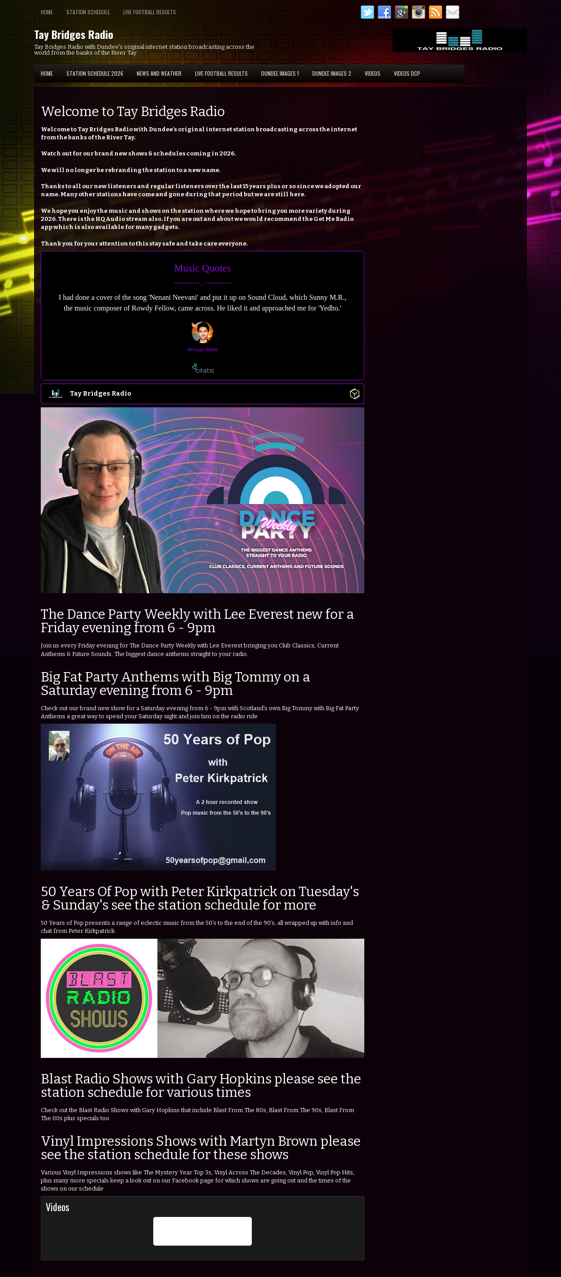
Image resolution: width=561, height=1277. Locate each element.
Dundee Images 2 (331, 73)
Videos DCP (407, 73)
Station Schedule (88, 12)
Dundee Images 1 (280, 73)
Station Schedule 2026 (94, 73)
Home (47, 12)
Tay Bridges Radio (73, 34)
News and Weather (159, 73)
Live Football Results (149, 12)
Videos (372, 73)
